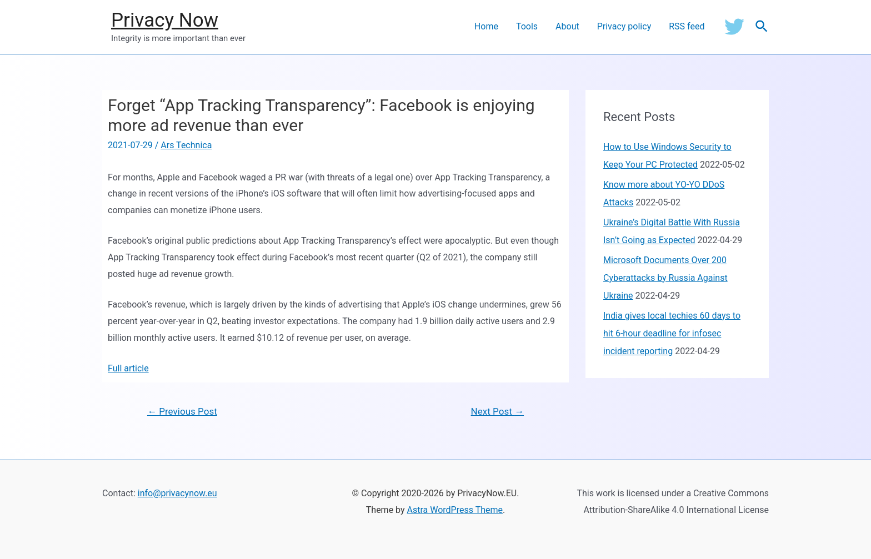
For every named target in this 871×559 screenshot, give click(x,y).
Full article (128, 368)
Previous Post (182, 411)
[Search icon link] (762, 27)
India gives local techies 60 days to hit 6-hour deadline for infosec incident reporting (671, 333)
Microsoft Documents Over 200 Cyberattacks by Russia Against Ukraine (665, 278)
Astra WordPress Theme (455, 510)
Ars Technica (186, 145)
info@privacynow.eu (177, 493)
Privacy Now (164, 20)
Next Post (497, 411)
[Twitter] (734, 27)
